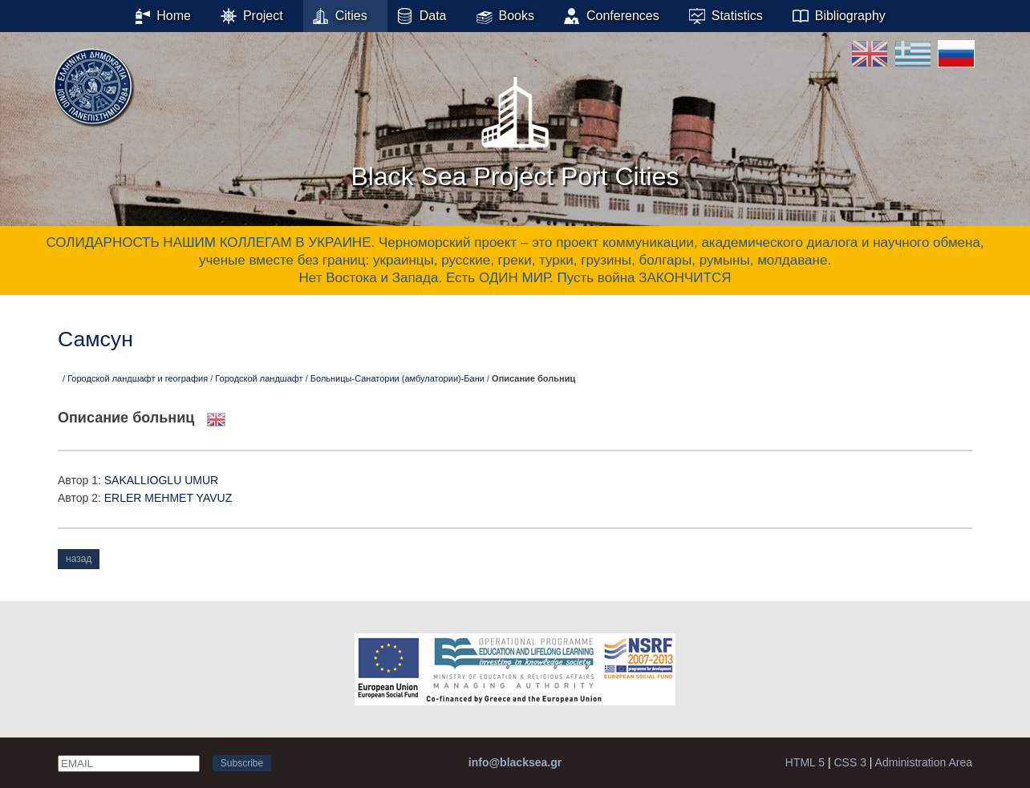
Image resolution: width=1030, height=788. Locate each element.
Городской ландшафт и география (137, 378)
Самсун (95, 339)
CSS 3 (849, 762)
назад (78, 558)
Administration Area (923, 762)
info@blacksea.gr (515, 762)
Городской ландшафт (258, 378)
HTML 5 (805, 762)
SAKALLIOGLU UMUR (161, 480)
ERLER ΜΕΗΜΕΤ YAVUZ (168, 497)
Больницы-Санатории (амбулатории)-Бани (397, 378)
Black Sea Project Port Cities (515, 127)
